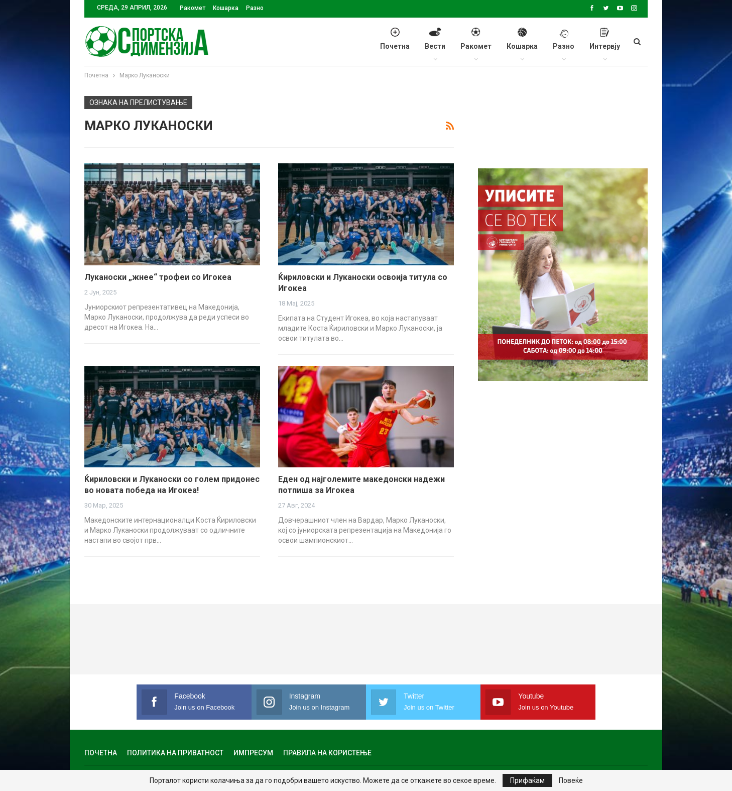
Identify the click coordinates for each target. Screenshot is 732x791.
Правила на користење (327, 753)
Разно (255, 8)
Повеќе (571, 780)
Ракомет (192, 8)
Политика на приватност (175, 753)
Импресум (253, 753)
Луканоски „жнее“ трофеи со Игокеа (157, 277)
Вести (435, 44)
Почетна (395, 44)
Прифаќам (527, 780)
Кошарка (225, 8)
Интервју (605, 44)
